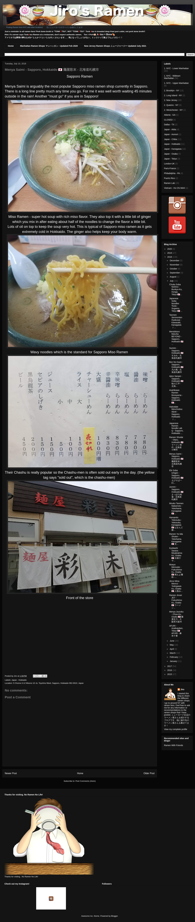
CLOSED (168, 120)
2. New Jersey (170, 100)
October (174, 269)
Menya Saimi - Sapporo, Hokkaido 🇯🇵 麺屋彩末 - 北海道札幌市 (176, 460)
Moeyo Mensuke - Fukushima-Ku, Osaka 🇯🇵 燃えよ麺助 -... (176, 570)
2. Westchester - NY (173, 110)
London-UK (169, 163)
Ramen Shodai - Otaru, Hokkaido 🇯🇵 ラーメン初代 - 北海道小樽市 (176, 443)
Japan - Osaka (171, 154)
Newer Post (11, 773)
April (172, 649)
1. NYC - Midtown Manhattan (172, 77)
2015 (170, 674)
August (173, 277)
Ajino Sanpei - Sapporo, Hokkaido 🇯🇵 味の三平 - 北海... (176, 381)
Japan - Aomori (171, 134)
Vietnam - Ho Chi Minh (174, 188)
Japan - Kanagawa (172, 149)
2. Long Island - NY (173, 95)
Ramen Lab (169, 183)
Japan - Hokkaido (19, 680)
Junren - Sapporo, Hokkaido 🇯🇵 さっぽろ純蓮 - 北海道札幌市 (176, 493)
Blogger (114, 916)
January (174, 661)
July (172, 281)
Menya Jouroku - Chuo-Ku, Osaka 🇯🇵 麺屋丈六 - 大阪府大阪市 (176, 617)
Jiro (182, 689)
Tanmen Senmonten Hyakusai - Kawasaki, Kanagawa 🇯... (175, 321)
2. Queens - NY (171, 105)
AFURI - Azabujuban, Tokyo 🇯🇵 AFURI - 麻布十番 (176, 631)
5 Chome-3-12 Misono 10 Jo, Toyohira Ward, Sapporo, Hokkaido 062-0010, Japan (48, 683)
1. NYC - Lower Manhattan (176, 68)
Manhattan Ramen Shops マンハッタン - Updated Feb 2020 (49, 46)
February (174, 657)
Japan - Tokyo (170, 159)
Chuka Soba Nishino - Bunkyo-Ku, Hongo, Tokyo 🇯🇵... (175, 289)
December (175, 260)
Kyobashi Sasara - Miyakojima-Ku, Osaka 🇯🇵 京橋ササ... (176, 554)
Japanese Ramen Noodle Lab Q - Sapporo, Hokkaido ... (176, 428)
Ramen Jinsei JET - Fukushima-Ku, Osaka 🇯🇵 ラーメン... (175, 601)
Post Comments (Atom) (85, 781)
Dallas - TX (169, 124)
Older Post (149, 773)
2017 (170, 666)
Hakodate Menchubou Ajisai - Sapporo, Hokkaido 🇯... (175, 413)
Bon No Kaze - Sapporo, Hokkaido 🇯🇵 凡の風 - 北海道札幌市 (176, 367)
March (173, 653)
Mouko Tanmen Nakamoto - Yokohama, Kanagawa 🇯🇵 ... (176, 508)
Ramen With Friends (173, 745)
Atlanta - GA (169, 115)
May (172, 645)
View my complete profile (175, 729)
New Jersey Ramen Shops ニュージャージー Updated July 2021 (115, 46)
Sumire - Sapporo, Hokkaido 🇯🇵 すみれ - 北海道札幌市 (176, 353)
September (175, 273)
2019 (170, 253)
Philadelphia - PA (172, 173)
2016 (170, 670)
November (175, 264)
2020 (170, 249)
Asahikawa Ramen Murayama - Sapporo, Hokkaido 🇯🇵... (176, 396)
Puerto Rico (169, 178)
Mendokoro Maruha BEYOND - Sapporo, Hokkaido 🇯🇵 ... (176, 337)
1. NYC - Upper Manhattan (176, 83)
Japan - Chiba (170, 139)
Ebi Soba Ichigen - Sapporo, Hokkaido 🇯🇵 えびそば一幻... (176, 476)
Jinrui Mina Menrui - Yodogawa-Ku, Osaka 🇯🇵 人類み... (176, 586)
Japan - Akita (170, 129)
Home (11, 46)
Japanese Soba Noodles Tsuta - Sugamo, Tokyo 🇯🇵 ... (175, 304)
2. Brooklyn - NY (171, 90)
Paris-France (170, 168)
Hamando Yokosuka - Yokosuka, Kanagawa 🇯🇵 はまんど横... (176, 523)
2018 (170, 257)
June (172, 641)
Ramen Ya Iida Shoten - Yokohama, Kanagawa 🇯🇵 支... (176, 539)
